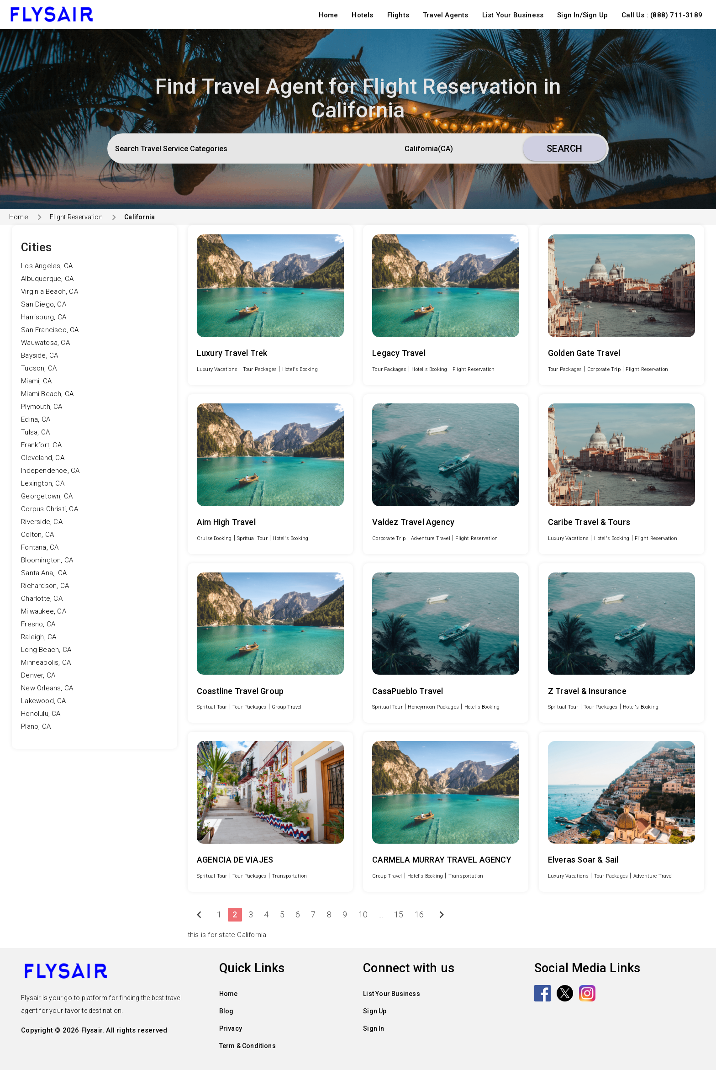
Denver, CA (38, 675)
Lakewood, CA (43, 701)
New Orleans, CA (47, 688)
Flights (398, 15)
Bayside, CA (39, 355)
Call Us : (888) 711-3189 (661, 15)
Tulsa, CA (35, 432)
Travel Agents (446, 15)
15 (398, 914)
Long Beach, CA (46, 650)
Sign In (373, 1028)
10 (363, 914)
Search (565, 148)
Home (328, 15)
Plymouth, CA (41, 407)
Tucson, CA (39, 368)
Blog (226, 1011)
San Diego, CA (43, 304)
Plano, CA (36, 726)
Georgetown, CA (47, 496)
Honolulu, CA (40, 714)
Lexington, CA (42, 483)
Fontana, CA (39, 547)
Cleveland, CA (42, 458)
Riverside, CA (42, 522)
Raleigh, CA (38, 637)
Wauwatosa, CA (45, 343)
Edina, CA (35, 419)
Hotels (362, 15)
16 (419, 914)
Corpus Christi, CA (49, 509)
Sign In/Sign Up (582, 15)
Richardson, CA (45, 586)
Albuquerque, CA (47, 279)
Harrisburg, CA (43, 317)
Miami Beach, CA (47, 394)
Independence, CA (50, 470)
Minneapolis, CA (46, 662)
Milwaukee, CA (43, 611)
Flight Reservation (76, 217)
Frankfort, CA (41, 445)
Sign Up (374, 1011)
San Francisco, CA (50, 330)
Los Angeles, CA (47, 266)
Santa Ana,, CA (44, 573)
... (381, 914)
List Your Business (513, 15)
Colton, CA (37, 534)
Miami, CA (36, 381)
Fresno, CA (38, 624)
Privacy (230, 1028)
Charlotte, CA (42, 598)
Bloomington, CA (47, 560)
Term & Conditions (247, 1045)
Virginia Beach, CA (49, 291)
